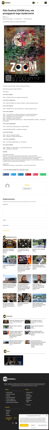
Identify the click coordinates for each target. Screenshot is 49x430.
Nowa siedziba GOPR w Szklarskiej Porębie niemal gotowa (39, 267)
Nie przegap (10, 18)
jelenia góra (18, 21)
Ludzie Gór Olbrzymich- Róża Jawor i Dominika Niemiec (8, 250)
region (24, 21)
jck (14, 21)
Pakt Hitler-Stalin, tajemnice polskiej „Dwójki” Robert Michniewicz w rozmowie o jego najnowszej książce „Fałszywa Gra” (24, 268)
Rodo (35, 427)
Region (7, 389)
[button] (46, 415)
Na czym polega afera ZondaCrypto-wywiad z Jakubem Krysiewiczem (8, 305)
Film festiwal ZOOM (7, 21)
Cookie (32, 427)
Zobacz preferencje (42, 425)
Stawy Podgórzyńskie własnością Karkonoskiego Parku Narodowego (39, 305)
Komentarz (5, 204)
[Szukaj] (33, 3)
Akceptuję (24, 425)
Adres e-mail (6, 225)
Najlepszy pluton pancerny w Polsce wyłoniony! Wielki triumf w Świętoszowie (9, 286)
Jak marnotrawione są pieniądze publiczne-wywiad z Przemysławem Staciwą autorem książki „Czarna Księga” (24, 287)
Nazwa (4, 220)
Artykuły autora (27, 188)
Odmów (33, 425)
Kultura (5, 18)
